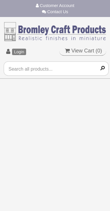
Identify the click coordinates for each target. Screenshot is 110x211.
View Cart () (83, 51)
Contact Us (55, 11)
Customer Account (55, 5)
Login (19, 52)
